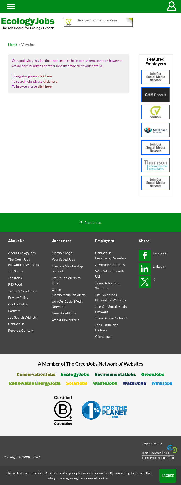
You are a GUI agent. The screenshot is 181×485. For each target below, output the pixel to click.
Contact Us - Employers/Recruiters (110, 255)
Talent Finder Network (111, 318)
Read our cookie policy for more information (76, 473)
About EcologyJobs (22, 253)
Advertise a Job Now (110, 265)
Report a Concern (21, 330)
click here (45, 76)
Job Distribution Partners (106, 327)
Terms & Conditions (22, 291)
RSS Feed (15, 284)
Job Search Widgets (22, 317)
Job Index (15, 278)
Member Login (62, 253)
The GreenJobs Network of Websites (23, 262)
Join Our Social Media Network (67, 303)
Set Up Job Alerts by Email (66, 280)
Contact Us (16, 324)
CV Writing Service (65, 320)
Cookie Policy (18, 304)
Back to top (93, 223)
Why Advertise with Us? (109, 273)
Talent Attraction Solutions (107, 285)
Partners (14, 311)
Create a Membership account (67, 268)
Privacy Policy (18, 298)
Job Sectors (16, 271)
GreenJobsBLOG (64, 313)
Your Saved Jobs (63, 259)
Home (12, 45)
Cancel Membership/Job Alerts (69, 292)
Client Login (103, 337)
